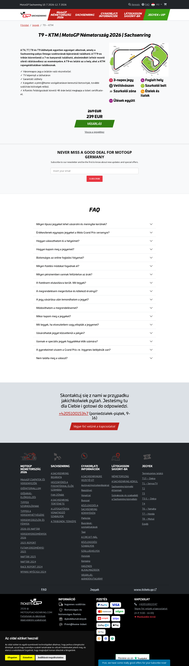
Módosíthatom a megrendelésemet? (57, 307)
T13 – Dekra (148, 478)
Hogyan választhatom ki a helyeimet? (57, 240)
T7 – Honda (148, 513)
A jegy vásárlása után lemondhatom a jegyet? (62, 299)
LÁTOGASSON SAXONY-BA (133, 15)
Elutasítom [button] (27, 658)
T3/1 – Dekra (149, 498)
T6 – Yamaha (149, 508)
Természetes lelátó (152, 473)
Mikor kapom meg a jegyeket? (53, 316)
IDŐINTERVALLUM (30, 488)
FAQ (44, 589)
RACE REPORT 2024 (31, 566)
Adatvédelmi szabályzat (33, 619)
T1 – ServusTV (150, 483)
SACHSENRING (85, 15)
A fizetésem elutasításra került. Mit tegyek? (61, 282)
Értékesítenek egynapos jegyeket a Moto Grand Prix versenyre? (72, 232)
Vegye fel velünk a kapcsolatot (94, 426)
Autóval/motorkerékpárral (95, 485)
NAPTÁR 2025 (28, 556)
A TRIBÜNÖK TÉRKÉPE (63, 521)
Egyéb (145, 523)
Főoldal (24, 25)
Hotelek (85, 555)
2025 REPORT (28, 542)
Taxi (83, 531)
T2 (143, 488)
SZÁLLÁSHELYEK (90, 550)
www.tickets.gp (145, 589)
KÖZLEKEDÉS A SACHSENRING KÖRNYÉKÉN (89, 509)
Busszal (85, 500)
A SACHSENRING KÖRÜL (125, 481)
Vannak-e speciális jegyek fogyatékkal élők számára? (67, 341)
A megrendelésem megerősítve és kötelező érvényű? (66, 291)
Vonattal (86, 495)
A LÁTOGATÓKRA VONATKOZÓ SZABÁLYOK (60, 512)
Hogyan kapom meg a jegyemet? (55, 249)
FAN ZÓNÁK (57, 494)
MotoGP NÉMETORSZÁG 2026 (61, 14)
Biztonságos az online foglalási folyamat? (60, 257)
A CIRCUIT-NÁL (89, 537)
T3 (143, 493)
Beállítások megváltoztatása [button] (50, 658)
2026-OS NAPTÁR (30, 528)
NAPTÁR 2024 (28, 561)
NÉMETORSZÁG (120, 476)
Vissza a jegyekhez (94, 131)
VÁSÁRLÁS (94, 124)
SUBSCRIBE (94, 178)
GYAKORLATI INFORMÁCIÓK (108, 15)
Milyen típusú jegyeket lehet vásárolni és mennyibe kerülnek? (71, 224)
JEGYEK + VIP (157, 15)
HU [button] (155, 4)
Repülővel (86, 490)
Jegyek (35, 25)
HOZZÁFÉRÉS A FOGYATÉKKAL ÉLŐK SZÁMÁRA (62, 486)
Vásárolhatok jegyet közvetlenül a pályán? (60, 333)
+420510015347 (73, 413)
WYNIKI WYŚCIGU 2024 (33, 571)
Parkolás (85, 518)
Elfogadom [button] (12, 658)
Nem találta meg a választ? (51, 358)
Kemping (85, 561)
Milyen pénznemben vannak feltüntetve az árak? (64, 274)
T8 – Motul (148, 518)
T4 (143, 503)
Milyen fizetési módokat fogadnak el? (57, 266)
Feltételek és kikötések (32, 616)
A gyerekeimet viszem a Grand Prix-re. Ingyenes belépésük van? (73, 349)
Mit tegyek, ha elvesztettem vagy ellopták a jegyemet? (67, 324)
